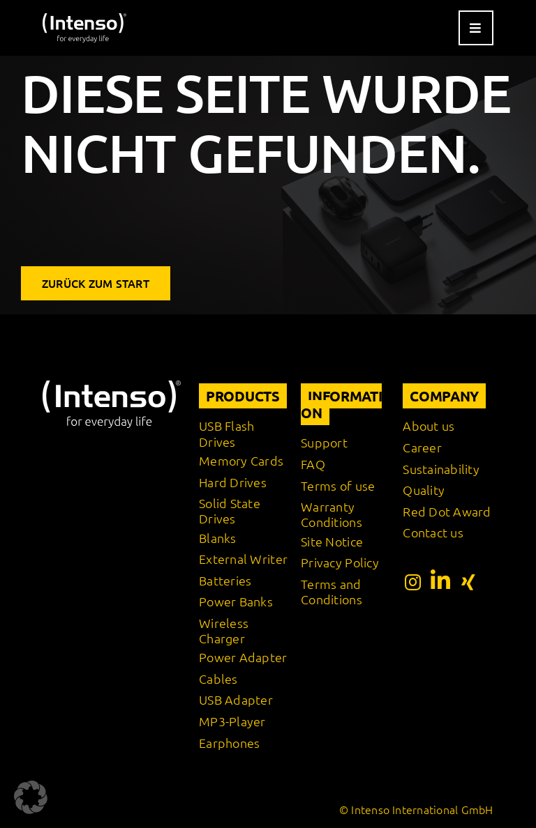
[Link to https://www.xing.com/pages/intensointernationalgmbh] (468, 582)
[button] (30, 797)
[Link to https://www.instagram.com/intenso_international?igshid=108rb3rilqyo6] (413, 582)
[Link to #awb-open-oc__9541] (476, 27)
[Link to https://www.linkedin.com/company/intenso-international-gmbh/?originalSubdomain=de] (440, 580)
